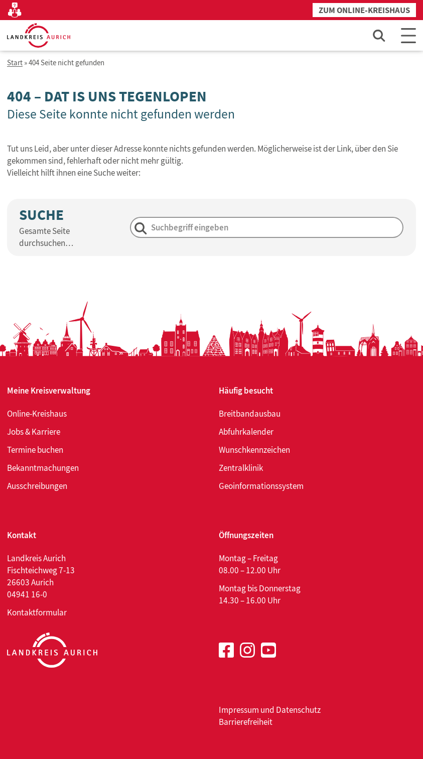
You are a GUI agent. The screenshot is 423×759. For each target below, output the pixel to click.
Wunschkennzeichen (254, 449)
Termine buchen (35, 449)
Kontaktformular (37, 612)
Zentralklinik (241, 467)
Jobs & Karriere (33, 431)
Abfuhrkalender (246, 431)
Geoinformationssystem (261, 485)
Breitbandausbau (249, 413)
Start (15, 63)
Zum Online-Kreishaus (364, 10)
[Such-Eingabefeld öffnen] (379, 35)
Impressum (239, 709)
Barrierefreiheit (245, 721)
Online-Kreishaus (37, 413)
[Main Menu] (408, 35)
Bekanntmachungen (43, 467)
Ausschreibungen (37, 485)
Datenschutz (298, 709)
